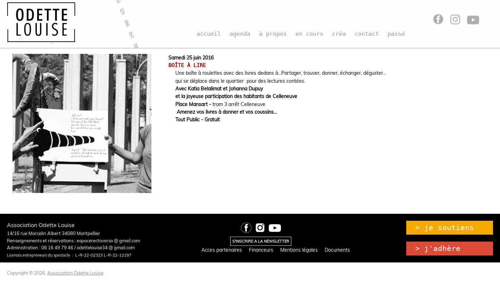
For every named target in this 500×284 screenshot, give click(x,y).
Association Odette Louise (75, 273)
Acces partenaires (221, 250)
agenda (240, 33)
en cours (309, 33)
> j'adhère (437, 248)
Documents (337, 250)
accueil (209, 33)
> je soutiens (444, 228)
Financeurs (261, 250)
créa (339, 33)
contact (367, 33)
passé (396, 33)
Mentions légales (299, 250)
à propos (273, 33)
